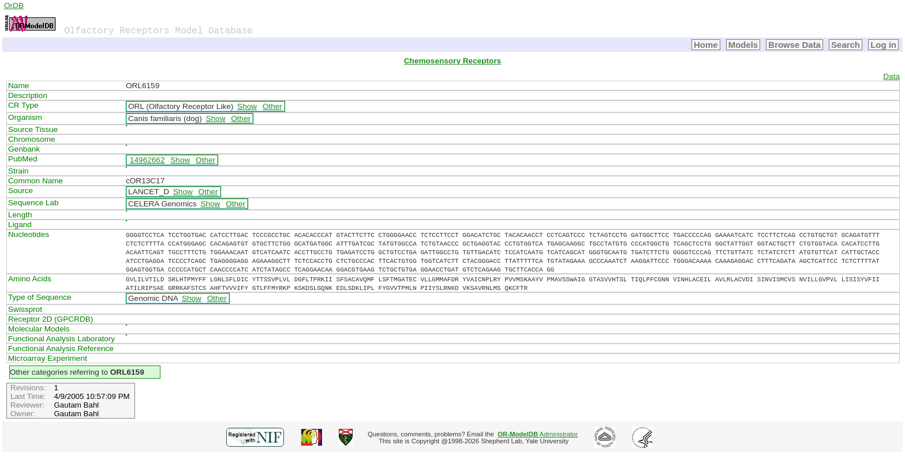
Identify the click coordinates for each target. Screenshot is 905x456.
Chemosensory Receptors (452, 60)
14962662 (147, 160)
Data (891, 76)
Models (743, 45)
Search (845, 45)
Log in (883, 45)
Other (272, 106)
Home (706, 45)
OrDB (14, 5)
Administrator (538, 434)
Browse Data (794, 45)
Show (247, 106)
